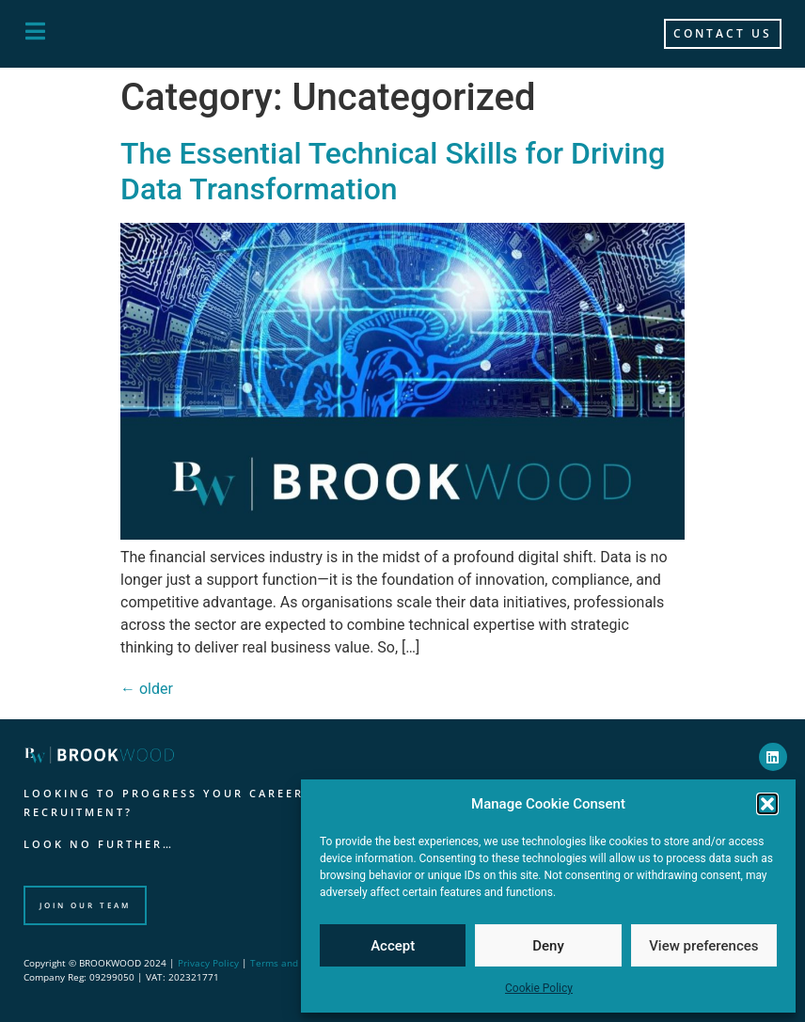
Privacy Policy (208, 962)
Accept (393, 945)
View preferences (703, 945)
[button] (767, 803)
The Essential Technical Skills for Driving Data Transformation (392, 171)
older (146, 689)
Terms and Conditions (299, 962)
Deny (548, 945)
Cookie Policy (539, 988)
